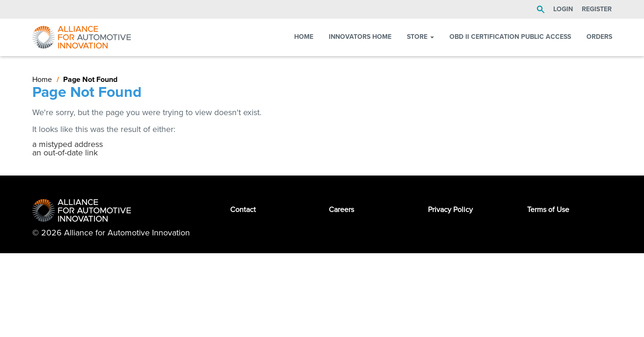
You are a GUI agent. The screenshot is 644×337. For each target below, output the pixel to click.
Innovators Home (360, 37)
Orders (599, 37)
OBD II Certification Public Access (510, 37)
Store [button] (420, 37)
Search (540, 9)
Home (303, 37)
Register (597, 9)
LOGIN (563, 9)
